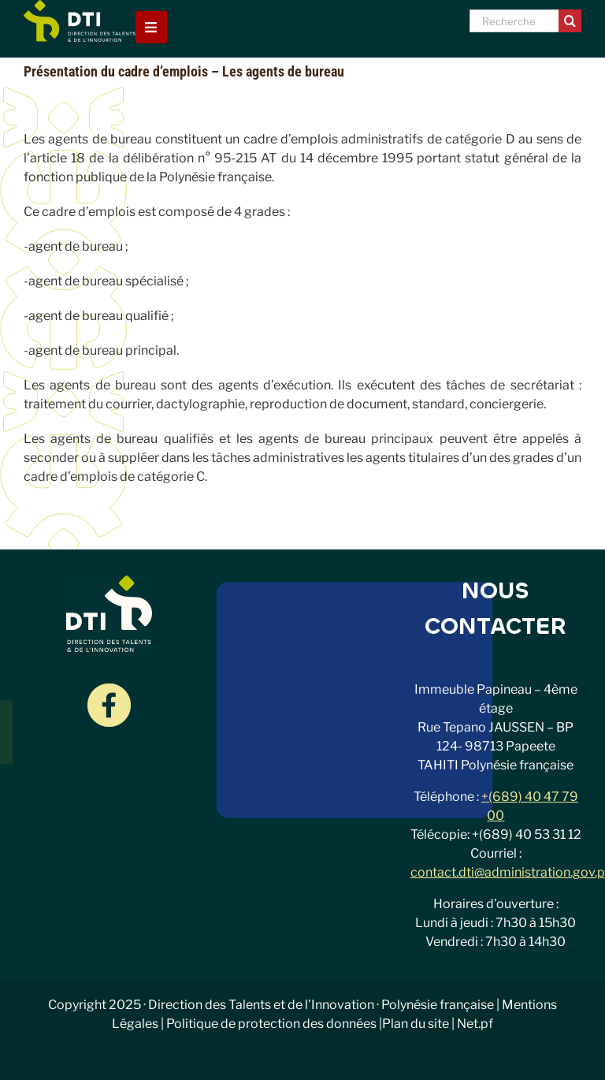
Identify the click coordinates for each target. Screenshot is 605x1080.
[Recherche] (570, 20)
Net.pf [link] (475, 1023)
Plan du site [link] (415, 1023)
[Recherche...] (514, 20)
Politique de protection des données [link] (271, 1023)
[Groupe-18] (109, 689)
